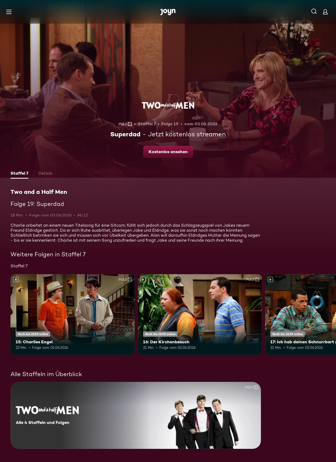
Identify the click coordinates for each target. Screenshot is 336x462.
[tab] (19, 174)
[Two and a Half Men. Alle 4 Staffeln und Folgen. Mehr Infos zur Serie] (135, 415)
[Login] (325, 11)
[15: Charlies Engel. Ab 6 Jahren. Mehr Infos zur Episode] (72, 314)
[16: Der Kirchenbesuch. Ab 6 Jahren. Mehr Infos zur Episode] (200, 314)
